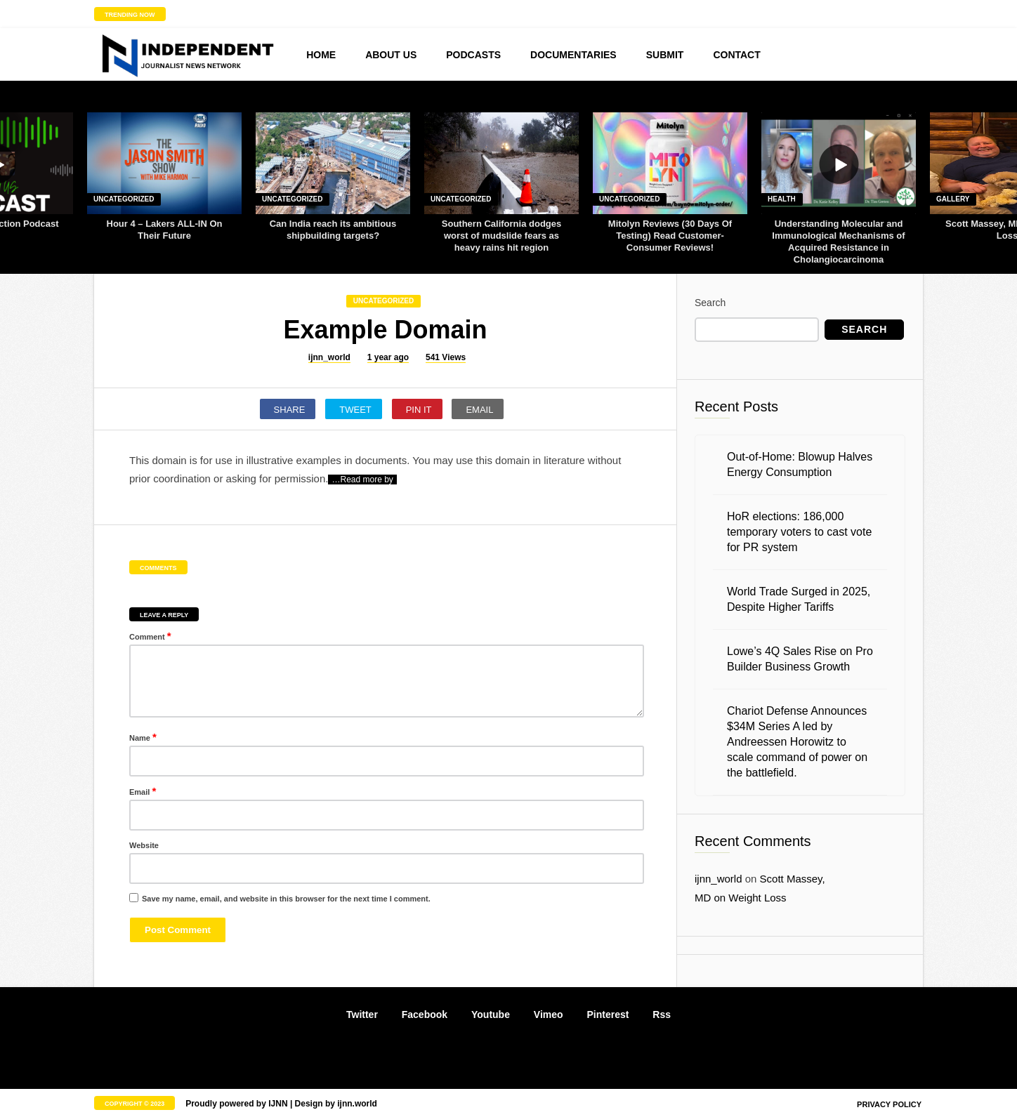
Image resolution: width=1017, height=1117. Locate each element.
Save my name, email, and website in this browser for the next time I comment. (286, 898)
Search (710, 302)
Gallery (952, 199)
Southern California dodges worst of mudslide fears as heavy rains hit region (501, 235)
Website (144, 845)
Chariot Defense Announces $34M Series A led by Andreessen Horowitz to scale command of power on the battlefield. (797, 742)
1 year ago (388, 357)
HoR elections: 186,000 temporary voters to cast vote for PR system (799, 531)
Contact (736, 54)
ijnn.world (357, 1104)
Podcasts (473, 54)
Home (321, 54)
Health (782, 199)
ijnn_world (329, 357)
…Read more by (362, 479)
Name (143, 737)
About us (390, 54)
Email (142, 791)
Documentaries (573, 54)
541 (446, 357)
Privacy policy (889, 1104)
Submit (665, 54)
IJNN (277, 1104)
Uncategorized (123, 199)
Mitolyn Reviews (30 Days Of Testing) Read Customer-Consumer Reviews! (670, 235)
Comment (150, 636)
